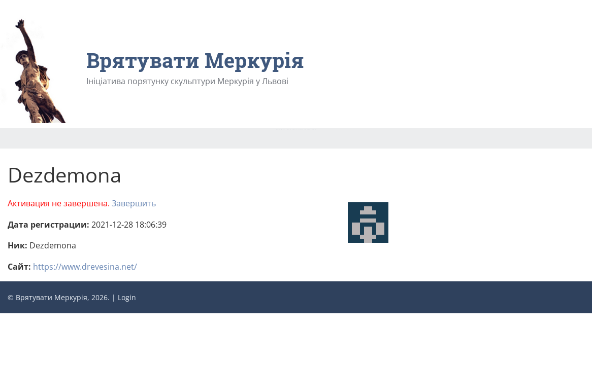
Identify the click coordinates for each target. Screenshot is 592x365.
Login (127, 297)
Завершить (134, 203)
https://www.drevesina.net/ (85, 266)
